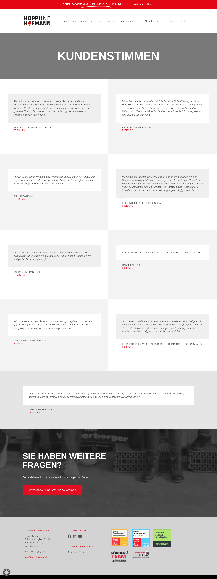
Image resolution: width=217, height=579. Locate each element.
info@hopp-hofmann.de (36, 557)
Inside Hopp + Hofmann (78, 21)
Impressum (149, 574)
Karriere (169, 21)
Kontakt (186, 21)
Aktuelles (152, 21)
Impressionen (130, 21)
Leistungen (106, 21)
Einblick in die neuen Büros (139, 4)
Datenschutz (165, 574)
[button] (6, 572)
